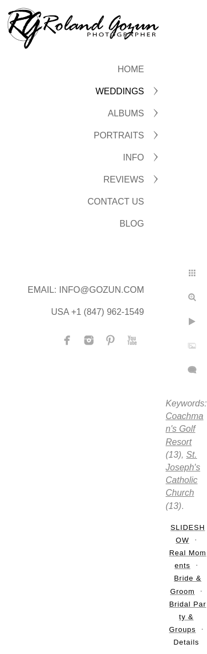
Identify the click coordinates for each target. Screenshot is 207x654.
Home (131, 69)
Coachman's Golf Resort (184, 428)
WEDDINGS (119, 91)
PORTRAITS (119, 135)
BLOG (132, 223)
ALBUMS (126, 113)
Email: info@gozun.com (86, 289)
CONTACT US (115, 201)
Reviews (123, 179)
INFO (133, 157)
